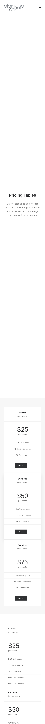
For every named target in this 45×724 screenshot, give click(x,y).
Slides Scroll (9, 645)
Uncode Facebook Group (17, 690)
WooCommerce (10, 629)
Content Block (10, 639)
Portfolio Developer (12, 614)
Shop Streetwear (11, 611)
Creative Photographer (13, 605)
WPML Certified (10, 651)
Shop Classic (9, 595)
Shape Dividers (10, 648)
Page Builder (9, 626)
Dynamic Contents (11, 642)
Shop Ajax (8, 598)
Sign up (21, 121)
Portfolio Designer (11, 608)
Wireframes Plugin (11, 632)
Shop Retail (8, 601)
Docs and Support (14, 664)
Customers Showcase (16, 702)
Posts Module (9, 636)
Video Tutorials (13, 676)
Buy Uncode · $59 (22, 577)
